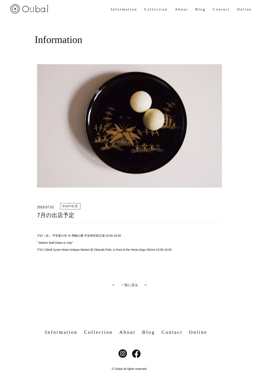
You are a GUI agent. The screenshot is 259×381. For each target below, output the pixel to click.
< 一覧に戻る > (129, 285)
